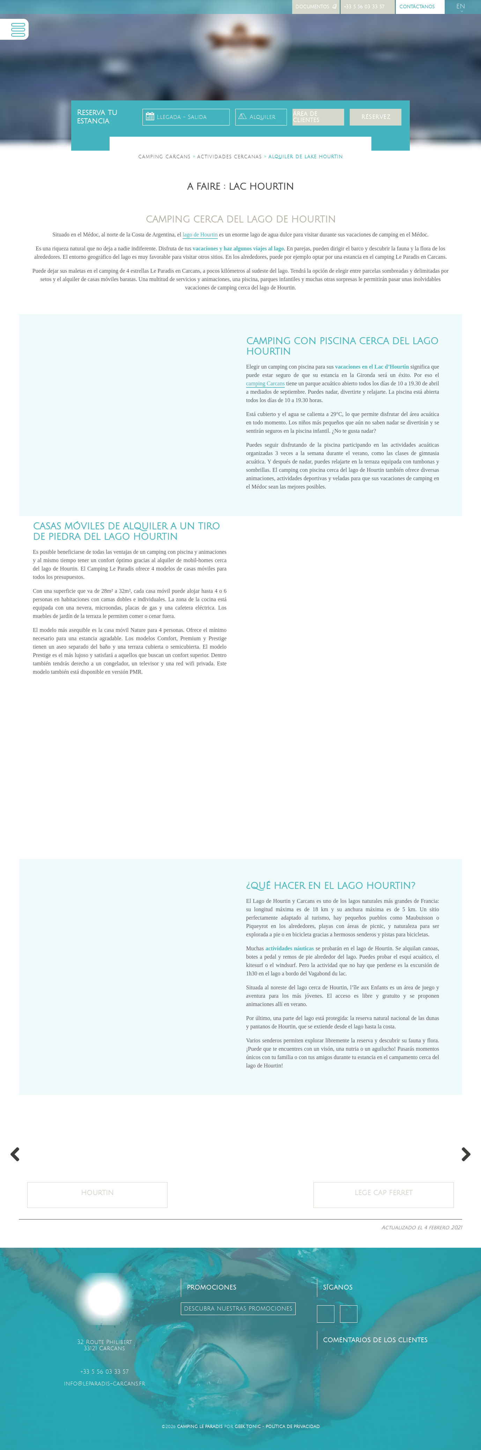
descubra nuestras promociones (238, 1309)
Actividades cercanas (229, 156)
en (460, 6)
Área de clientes (306, 117)
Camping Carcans (164, 156)
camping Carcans (265, 383)
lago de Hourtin (200, 234)
